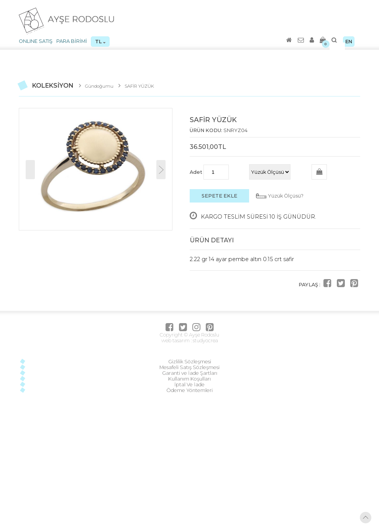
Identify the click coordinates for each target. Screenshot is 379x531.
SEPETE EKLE (219, 196)
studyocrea (205, 340)
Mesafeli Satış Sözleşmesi (189, 367)
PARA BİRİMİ (71, 41)
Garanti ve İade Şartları (189, 373)
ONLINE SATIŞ (36, 41)
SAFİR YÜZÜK (139, 86)
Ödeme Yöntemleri (189, 390)
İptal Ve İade (189, 384)
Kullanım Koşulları (189, 379)
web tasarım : (176, 340)
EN (348, 41)
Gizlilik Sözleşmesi (189, 361)
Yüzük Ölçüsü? (286, 196)
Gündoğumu (100, 86)
